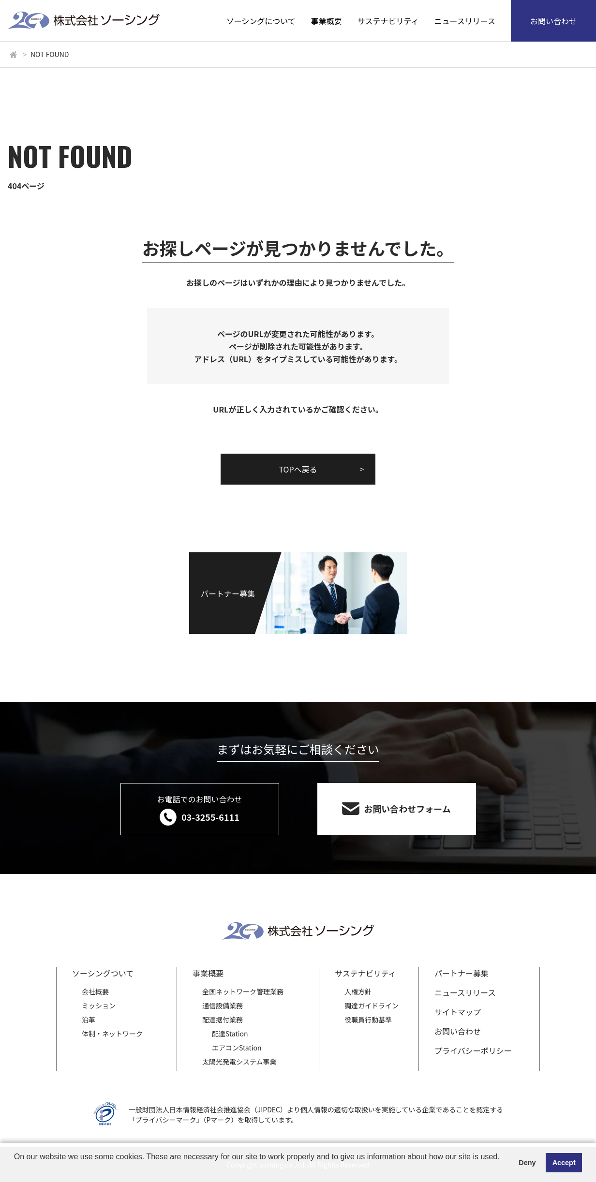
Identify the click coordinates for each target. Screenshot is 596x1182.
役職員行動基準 (368, 1019)
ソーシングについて (261, 21)
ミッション (99, 1005)
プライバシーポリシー (473, 1050)
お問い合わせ (553, 21)
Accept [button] (564, 1163)
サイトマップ (457, 1012)
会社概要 (95, 991)
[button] (15, 1169)
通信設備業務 (222, 1005)
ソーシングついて (103, 973)
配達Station (230, 1033)
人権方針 (358, 991)
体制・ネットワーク (112, 1033)
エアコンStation (237, 1047)
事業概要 (326, 21)
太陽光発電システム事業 (239, 1061)
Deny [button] (527, 1163)
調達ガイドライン (371, 1005)
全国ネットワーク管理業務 (242, 991)
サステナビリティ (388, 21)
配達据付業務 (222, 1019)
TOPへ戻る (298, 469)
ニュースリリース (464, 21)
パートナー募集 (461, 973)
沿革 (88, 1019)
